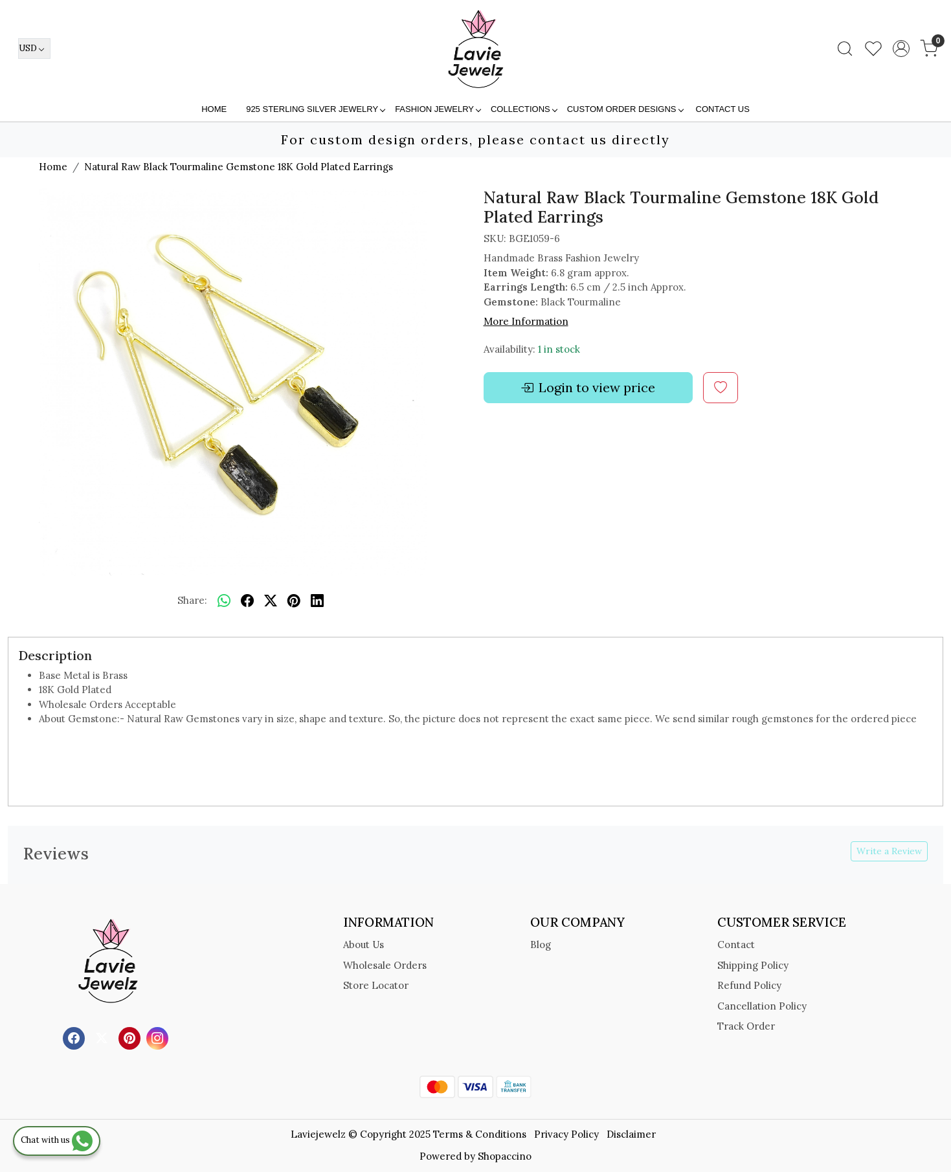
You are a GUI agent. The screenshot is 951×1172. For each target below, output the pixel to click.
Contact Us (723, 109)
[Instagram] (159, 1037)
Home (214, 109)
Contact (736, 944)
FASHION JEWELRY (437, 109)
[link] (845, 48)
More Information (526, 321)
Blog (540, 944)
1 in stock (559, 349)
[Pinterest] (131, 1037)
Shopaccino (504, 1156)
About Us (363, 944)
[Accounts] (901, 48)
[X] (103, 1037)
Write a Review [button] (889, 851)
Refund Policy (749, 985)
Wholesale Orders (385, 965)
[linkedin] (317, 601)
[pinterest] (294, 601)
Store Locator (375, 985)
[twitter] (270, 601)
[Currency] (34, 48)
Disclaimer (631, 1134)
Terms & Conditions (479, 1134)
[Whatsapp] (224, 601)
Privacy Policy (566, 1134)
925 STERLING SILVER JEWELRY (315, 109)
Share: (192, 600)
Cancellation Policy (762, 1006)
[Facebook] (75, 1037)
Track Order (746, 1026)
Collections (524, 109)
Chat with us (57, 1139)
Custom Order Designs (625, 109)
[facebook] (247, 601)
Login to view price (587, 387)
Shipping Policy (753, 965)
